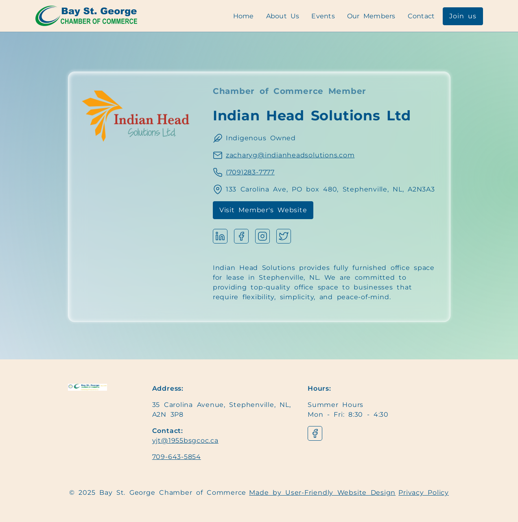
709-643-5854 (176, 457)
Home (243, 16)
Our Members (371, 16)
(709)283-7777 (250, 172)
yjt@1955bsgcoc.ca (185, 440)
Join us (462, 16)
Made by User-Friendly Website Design (322, 492)
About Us (282, 16)
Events (323, 16)
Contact (421, 16)
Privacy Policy (423, 492)
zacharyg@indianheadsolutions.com (290, 155)
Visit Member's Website (263, 210)
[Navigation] (86, 16)
